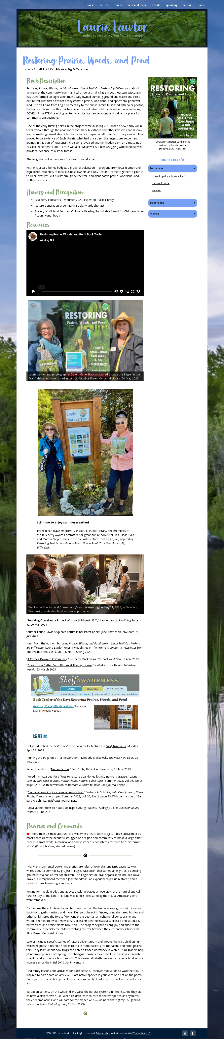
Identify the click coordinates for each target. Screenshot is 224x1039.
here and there (137, 5)
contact (188, 5)
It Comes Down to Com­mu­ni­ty (47, 659)
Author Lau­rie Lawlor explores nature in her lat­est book (63, 632)
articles (105, 5)
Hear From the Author (40, 643)
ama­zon (156, 190)
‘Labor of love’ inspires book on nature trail (55, 792)
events (156, 5)
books (90, 5)
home (201, 5)
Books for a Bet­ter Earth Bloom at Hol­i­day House (59, 665)
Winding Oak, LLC (141, 1033)
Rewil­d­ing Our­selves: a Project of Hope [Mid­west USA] (62, 620)
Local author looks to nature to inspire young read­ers (61, 808)
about (118, 5)
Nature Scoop (60, 769)
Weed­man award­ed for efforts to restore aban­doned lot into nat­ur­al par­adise (77, 776)
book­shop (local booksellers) (168, 176)
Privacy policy (102, 1033)
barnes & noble (160, 183)
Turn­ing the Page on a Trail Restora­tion (52, 757)
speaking (171, 5)
